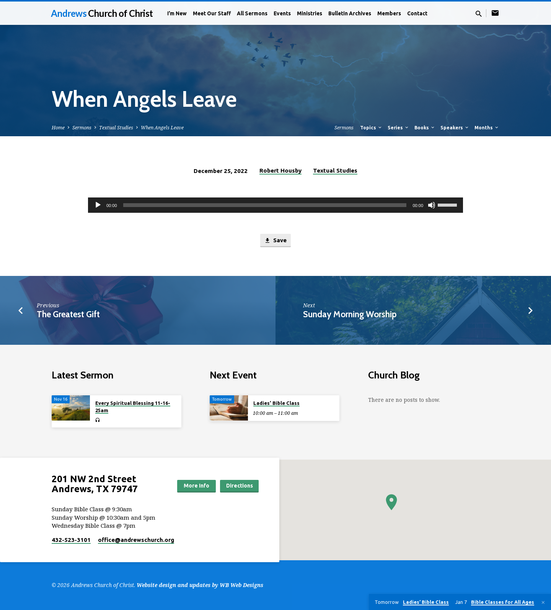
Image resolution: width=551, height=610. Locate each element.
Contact (417, 13)
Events (282, 13)
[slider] (265, 205)
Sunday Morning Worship (349, 314)
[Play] (98, 205)
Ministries (309, 13)
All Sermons (252, 13)
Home (58, 127)
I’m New (177, 13)
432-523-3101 (71, 540)
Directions (239, 486)
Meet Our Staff (212, 13)
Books (424, 127)
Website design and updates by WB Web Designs (200, 585)
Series (398, 127)
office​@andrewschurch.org (136, 540)
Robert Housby (280, 170)
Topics (371, 127)
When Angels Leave (162, 127)
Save (275, 240)
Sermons (81, 127)
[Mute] (431, 205)
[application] (275, 205)
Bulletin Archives (349, 13)
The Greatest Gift (68, 314)
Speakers (454, 127)
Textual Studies (116, 127)
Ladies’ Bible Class (276, 403)
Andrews (102, 13)
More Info (196, 486)
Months (486, 127)
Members (389, 13)
